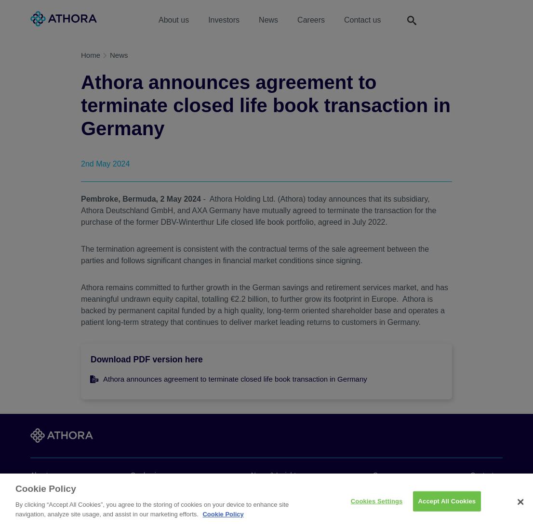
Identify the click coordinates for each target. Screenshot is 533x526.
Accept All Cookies (447, 504)
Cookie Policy (222, 517)
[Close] (520, 505)
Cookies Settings (377, 504)
